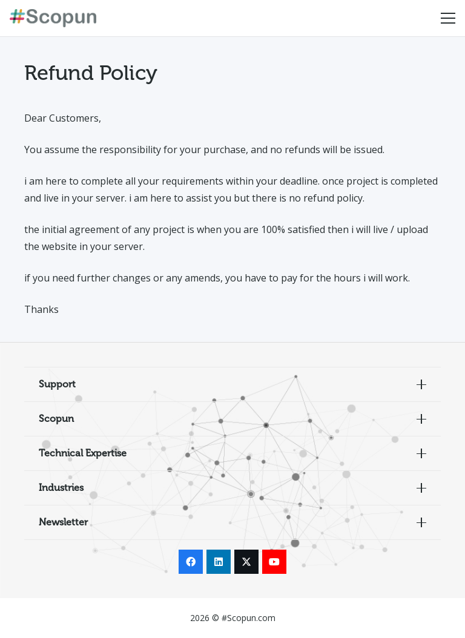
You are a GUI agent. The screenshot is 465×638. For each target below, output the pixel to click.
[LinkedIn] (218, 562)
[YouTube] (274, 562)
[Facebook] (191, 562)
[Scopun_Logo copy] (53, 18)
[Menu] (448, 18)
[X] (246, 562)
